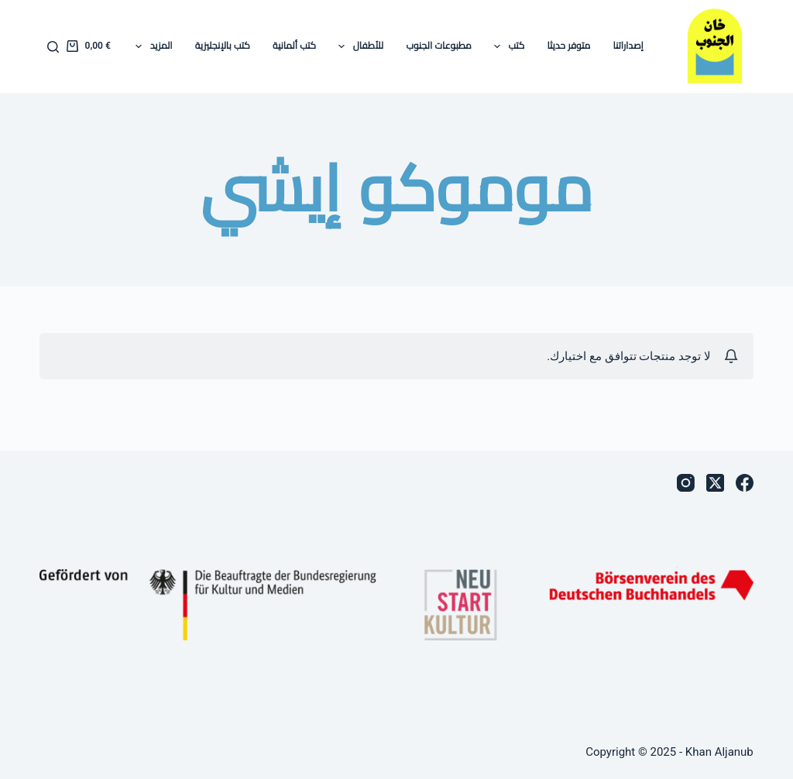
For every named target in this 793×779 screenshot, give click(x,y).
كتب (506, 46)
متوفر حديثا (568, 45)
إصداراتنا (628, 45)
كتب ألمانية (294, 45)
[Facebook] (745, 483)
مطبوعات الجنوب (438, 45)
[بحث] (53, 47)
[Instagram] (686, 483)
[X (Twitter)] (715, 483)
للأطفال (357, 46)
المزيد (150, 46)
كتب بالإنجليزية (222, 45)
